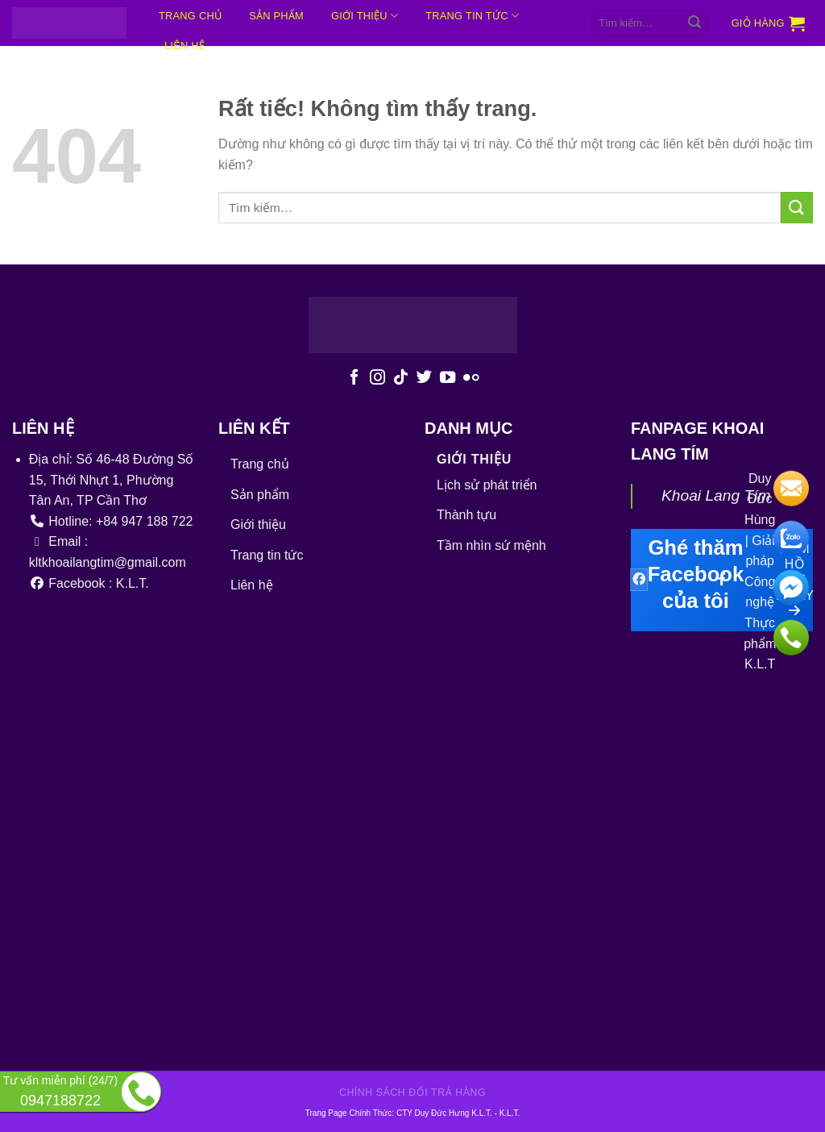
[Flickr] (471, 378)
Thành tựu (466, 515)
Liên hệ (251, 585)
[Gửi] (694, 23)
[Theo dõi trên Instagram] (377, 378)
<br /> (378, 812)
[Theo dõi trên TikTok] (400, 378)
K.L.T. (510, 1113)
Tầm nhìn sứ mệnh (491, 545)
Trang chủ (190, 16)
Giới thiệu (364, 15)
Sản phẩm (276, 16)
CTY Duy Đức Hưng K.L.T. (445, 1113)
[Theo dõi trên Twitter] (424, 378)
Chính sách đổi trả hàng (412, 1092)
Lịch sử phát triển (487, 485)
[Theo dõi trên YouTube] (447, 378)
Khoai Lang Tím (715, 495)
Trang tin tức (472, 15)
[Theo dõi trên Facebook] (354, 378)
